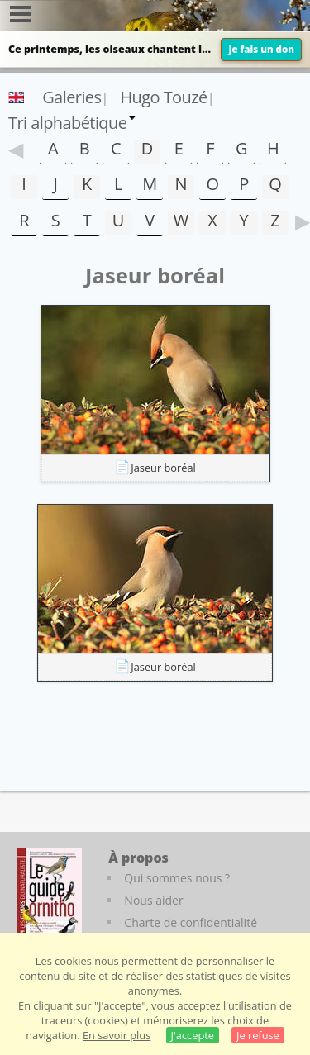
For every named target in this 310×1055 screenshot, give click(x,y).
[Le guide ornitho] (49, 893)
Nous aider (153, 900)
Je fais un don (261, 49)
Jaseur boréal (163, 467)
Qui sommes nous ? (177, 878)
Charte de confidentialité (190, 922)
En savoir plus (116, 1035)
